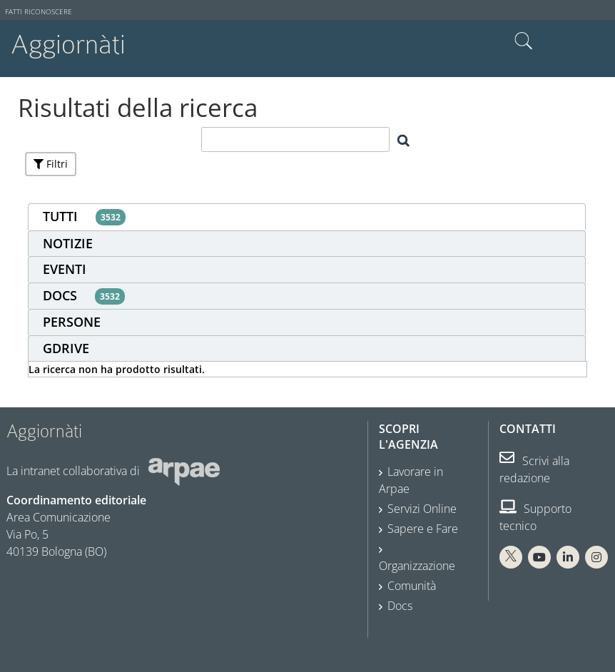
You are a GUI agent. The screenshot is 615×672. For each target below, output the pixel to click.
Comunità (411, 586)
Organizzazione (417, 566)
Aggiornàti (68, 44)
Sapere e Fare (422, 528)
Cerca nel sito (524, 41)
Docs (399, 606)
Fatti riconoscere (38, 11)
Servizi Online (422, 508)
